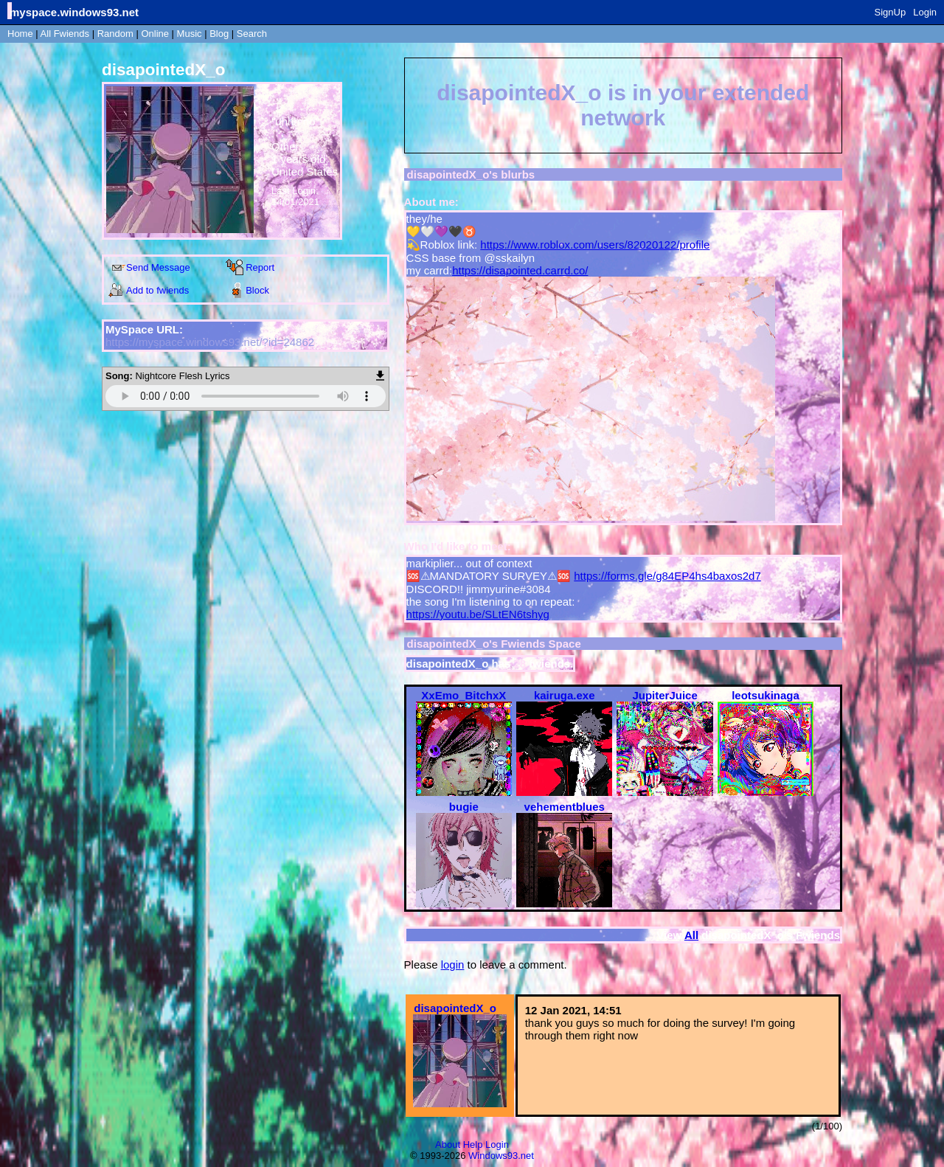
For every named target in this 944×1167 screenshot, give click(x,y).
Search (252, 33)
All (65, 33)
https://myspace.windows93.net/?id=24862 (209, 342)
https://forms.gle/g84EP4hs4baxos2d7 (667, 575)
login (453, 964)
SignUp (890, 12)
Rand (115, 33)
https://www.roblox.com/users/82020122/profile (594, 244)
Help (473, 1144)
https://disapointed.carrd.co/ (520, 270)
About (447, 1144)
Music (189, 33)
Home (20, 33)
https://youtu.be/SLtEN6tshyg (477, 614)
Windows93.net (501, 1155)
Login (925, 12)
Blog (219, 33)
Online (155, 33)
